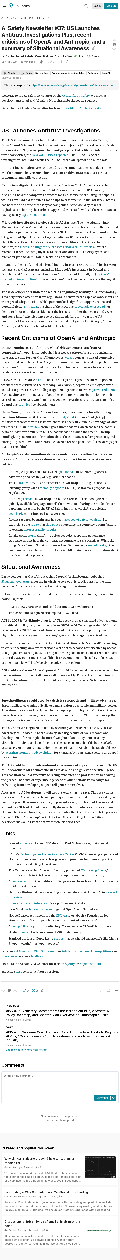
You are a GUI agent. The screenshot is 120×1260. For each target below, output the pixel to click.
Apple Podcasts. (90, 108)
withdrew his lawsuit (39, 909)
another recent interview (29, 903)
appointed (27, 843)
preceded (27, 499)
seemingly (16, 513)
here (19, 971)
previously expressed (89, 306)
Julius (82, 56)
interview (33, 427)
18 (44, 1230)
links (41, 380)
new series (19, 881)
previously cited (62, 417)
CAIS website (23, 951)
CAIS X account (44, 951)
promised (25, 404)
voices (69, 357)
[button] (26, 991)
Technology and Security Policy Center (47, 854)
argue (35, 524)
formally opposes (52, 488)
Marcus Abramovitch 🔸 (17, 1196)
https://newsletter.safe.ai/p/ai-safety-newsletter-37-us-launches (72, 85)
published (66, 472)
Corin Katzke (44, 56)
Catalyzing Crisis (94, 870)
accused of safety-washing (82, 519)
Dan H (95, 56)
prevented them (103, 390)
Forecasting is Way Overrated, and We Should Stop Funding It (47, 1192)
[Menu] (5, 6)
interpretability (35, 529)
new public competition (27, 926)
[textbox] (59, 1083)
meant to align (98, 545)
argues (59, 938)
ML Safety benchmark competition (86, 951)
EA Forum (20, 6)
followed (25, 483)
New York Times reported (50, 155)
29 (59, 1196)
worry (32, 535)
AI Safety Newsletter (25, 18)
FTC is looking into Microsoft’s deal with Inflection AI (58, 247)
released (24, 932)
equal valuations (33, 215)
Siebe (7, 1167)
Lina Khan (31, 306)
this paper (53, 524)
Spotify (70, 108)
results (51, 529)
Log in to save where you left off (26, 1049)
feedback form (41, 956)
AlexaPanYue (64, 56)
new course (9, 956)
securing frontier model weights (28, 752)
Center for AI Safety (19, 56)
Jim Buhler (10, 1230)
